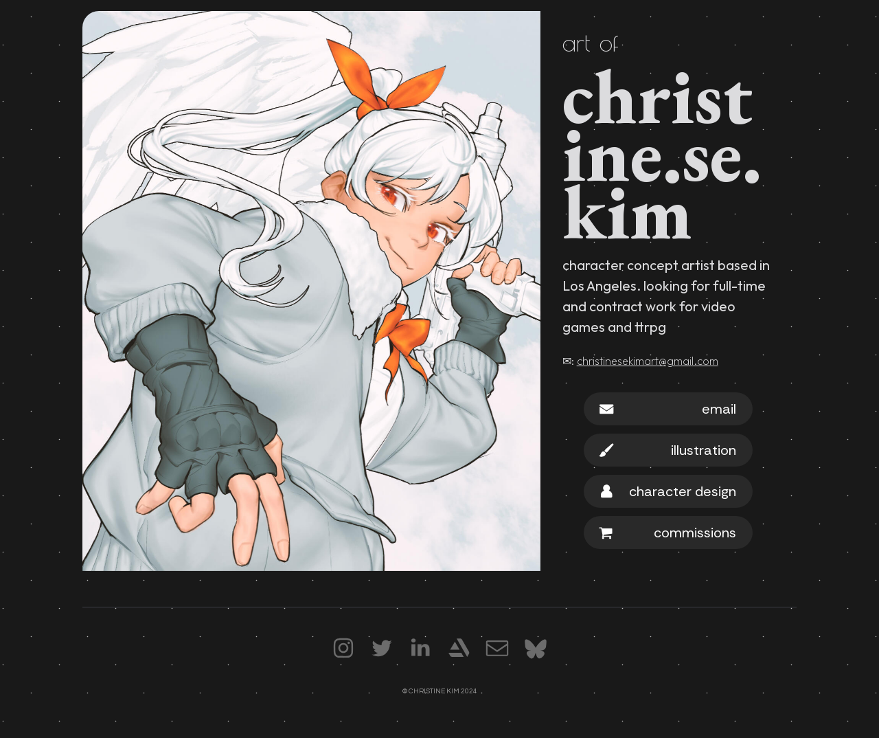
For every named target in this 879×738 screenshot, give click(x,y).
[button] (668, 408)
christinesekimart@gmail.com (647, 361)
